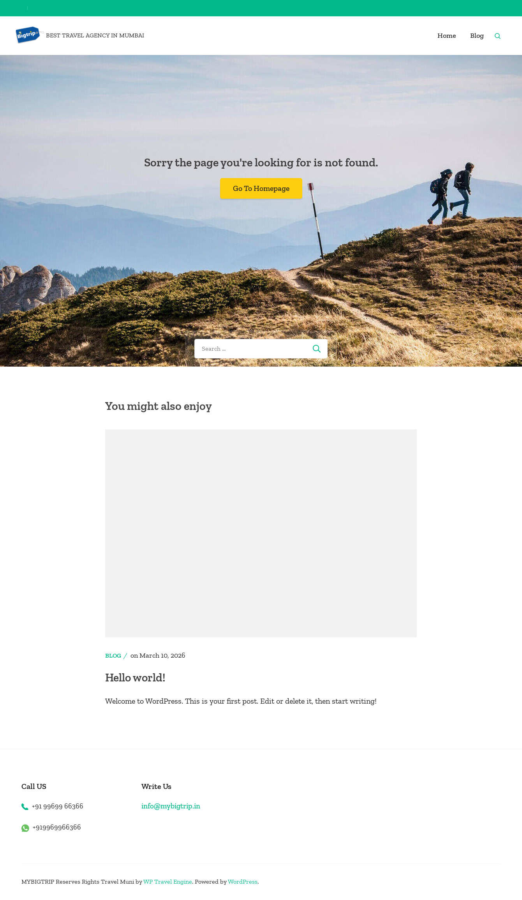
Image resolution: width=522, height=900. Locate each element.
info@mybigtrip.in (171, 805)
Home (446, 35)
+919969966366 (57, 827)
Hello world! (136, 678)
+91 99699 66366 (57, 805)
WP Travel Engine (167, 881)
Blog (477, 35)
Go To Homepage (261, 188)
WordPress (242, 881)
